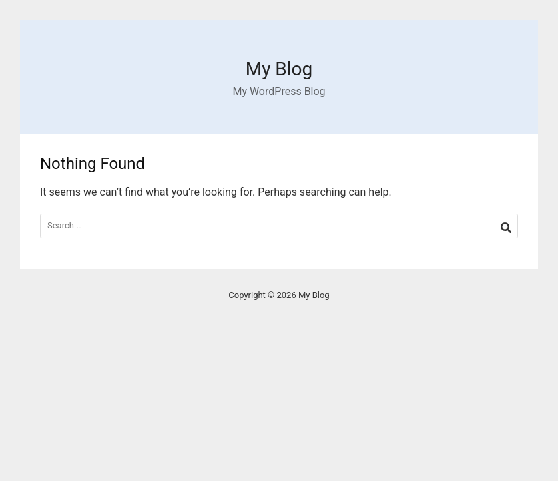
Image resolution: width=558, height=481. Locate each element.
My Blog (279, 69)
